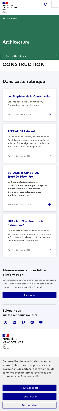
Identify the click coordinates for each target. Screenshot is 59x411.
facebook (23, 322)
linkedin (14, 322)
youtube (41, 322)
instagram (32, 322)
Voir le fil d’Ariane (11, 18)
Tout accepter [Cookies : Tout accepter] (29, 388)
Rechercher (46, 4)
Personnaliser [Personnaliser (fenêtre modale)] (29, 405)
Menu (54, 4)
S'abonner (29, 295)
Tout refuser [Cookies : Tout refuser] (29, 396)
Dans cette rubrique (29, 56)
